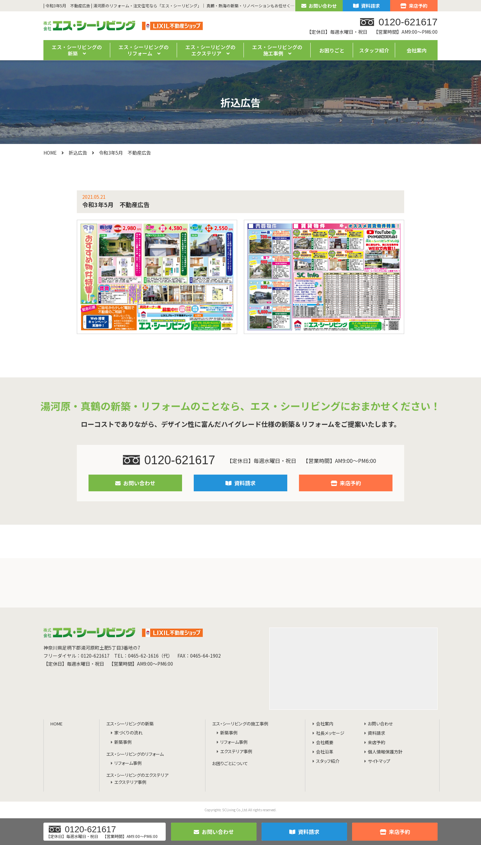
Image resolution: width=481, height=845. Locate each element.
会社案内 (417, 50)
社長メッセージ (330, 733)
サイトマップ (379, 761)
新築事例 (123, 742)
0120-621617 (169, 460)
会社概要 (324, 742)
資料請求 (366, 5)
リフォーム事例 (128, 763)
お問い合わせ (319, 5)
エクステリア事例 (130, 782)
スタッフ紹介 (374, 50)
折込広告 (77, 152)
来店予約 (414, 5)
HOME (50, 152)
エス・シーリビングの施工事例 (240, 724)
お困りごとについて (230, 764)
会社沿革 (324, 752)
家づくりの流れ (128, 733)
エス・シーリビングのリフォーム (135, 754)
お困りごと (331, 50)
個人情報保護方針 (385, 752)
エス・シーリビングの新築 (130, 724)
